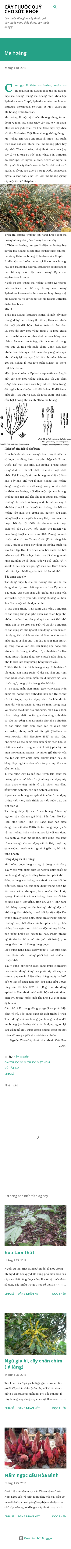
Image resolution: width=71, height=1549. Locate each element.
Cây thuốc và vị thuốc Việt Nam (27, 1062)
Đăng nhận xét (29, 1293)
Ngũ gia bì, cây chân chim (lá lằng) (33, 1363)
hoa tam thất (19, 1252)
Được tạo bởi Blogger (35, 1538)
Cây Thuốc (21, 1057)
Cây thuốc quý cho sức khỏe (23, 9)
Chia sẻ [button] (9, 1074)
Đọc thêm (59, 1293)
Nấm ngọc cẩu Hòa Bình (32, 1475)
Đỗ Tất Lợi (12, 1067)
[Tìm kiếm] (55, 7)
